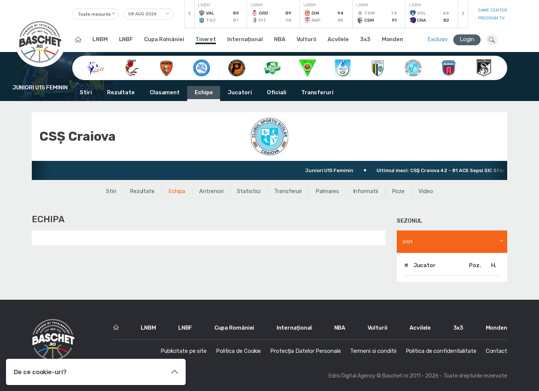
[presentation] (189, 14)
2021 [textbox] (407, 241)
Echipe (204, 92)
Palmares (327, 191)
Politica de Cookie (238, 351)
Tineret (205, 39)
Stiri (86, 92)
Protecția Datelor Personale (305, 351)
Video (425, 191)
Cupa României (164, 39)
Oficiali (276, 92)
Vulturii (306, 39)
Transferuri (317, 92)
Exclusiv (437, 39)
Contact (496, 351)
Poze (398, 191)
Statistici (248, 191)
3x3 (365, 39)
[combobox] (95, 14)
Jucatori (240, 92)
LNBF (126, 39)
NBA (279, 39)
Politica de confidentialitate (441, 351)
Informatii (365, 191)
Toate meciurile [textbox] (94, 14)
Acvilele (338, 39)
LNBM (100, 39)
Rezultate (121, 92)
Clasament (165, 92)
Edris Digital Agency (352, 376)
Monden (392, 39)
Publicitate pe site (184, 351)
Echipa (176, 191)
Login (467, 39)
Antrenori (211, 191)
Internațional (245, 39)
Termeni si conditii (373, 351)
